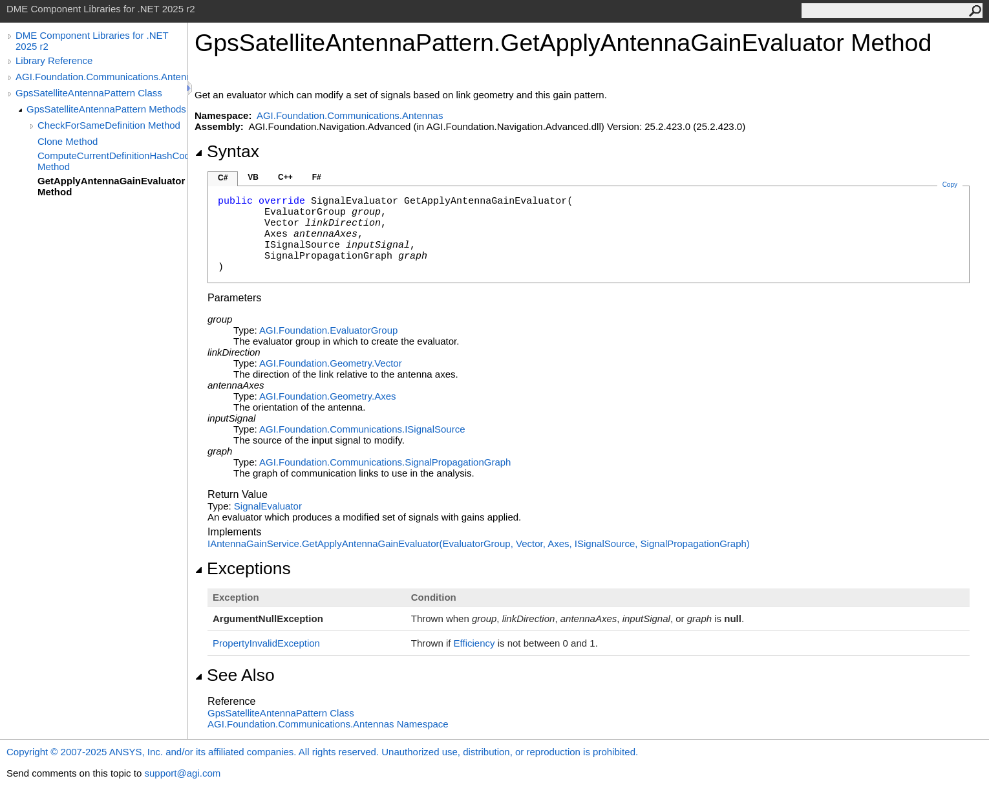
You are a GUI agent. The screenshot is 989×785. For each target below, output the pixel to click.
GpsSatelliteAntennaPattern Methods (106, 108)
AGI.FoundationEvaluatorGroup (328, 330)
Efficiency (474, 643)
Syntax (227, 151)
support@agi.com (182, 773)
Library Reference (54, 60)
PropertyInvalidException (266, 643)
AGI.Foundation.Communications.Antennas (101, 76)
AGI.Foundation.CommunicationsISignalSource (362, 429)
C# (223, 177)
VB (253, 177)
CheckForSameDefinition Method (108, 125)
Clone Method (67, 141)
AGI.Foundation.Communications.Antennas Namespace (328, 723)
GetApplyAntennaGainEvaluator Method (111, 186)
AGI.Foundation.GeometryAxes (327, 396)
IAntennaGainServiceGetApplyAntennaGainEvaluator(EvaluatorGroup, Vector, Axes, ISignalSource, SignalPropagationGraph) (478, 543)
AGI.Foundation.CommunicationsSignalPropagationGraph (385, 462)
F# (316, 177)
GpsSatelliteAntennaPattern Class (89, 92)
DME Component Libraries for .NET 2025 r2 (92, 41)
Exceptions (243, 568)
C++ (285, 177)
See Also (235, 675)
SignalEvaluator (268, 505)
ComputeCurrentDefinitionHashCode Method (112, 161)
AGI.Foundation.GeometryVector (330, 363)
